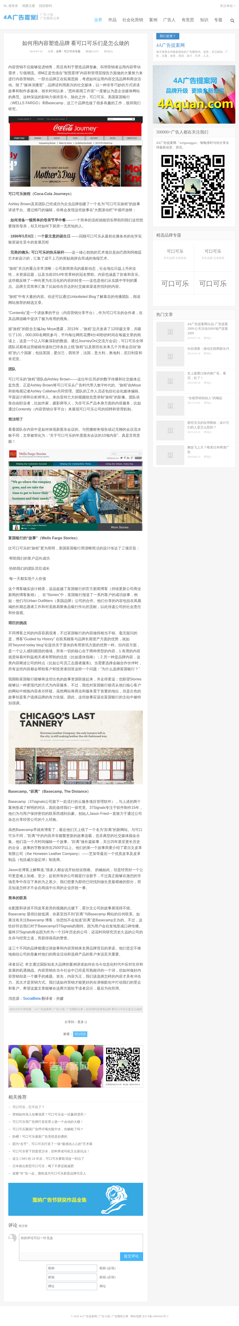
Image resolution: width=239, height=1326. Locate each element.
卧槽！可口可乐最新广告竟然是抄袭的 (39, 1133)
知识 (205, 17)
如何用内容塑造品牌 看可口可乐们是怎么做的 (75, 39)
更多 (80, 1019)
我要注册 (28, 6)
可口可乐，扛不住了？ (28, 1104)
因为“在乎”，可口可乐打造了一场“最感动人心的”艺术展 (52, 1140)
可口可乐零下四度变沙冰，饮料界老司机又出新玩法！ (51, 1148)
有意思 (188, 17)
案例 (151, 17)
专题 (220, 17)
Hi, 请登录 (10, 6)
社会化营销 (129, 17)
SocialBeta (32, 995)
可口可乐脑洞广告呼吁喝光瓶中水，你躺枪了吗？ (47, 1126)
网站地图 (136, 1313)
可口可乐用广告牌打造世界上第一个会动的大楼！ (47, 1118)
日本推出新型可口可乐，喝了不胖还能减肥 (43, 1163)
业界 (93, 17)
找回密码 (45, 6)
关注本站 (228, 6)
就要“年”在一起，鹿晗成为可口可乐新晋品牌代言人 (49, 1170)
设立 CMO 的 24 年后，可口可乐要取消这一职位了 (48, 1155)
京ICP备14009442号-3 (155, 1313)
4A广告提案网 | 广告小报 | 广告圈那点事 (20, 17)
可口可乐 (80, 1031)
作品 (108, 17)
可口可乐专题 (72, 48)
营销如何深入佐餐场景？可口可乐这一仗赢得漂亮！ (49, 1111)
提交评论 (131, 1253)
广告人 (168, 17)
